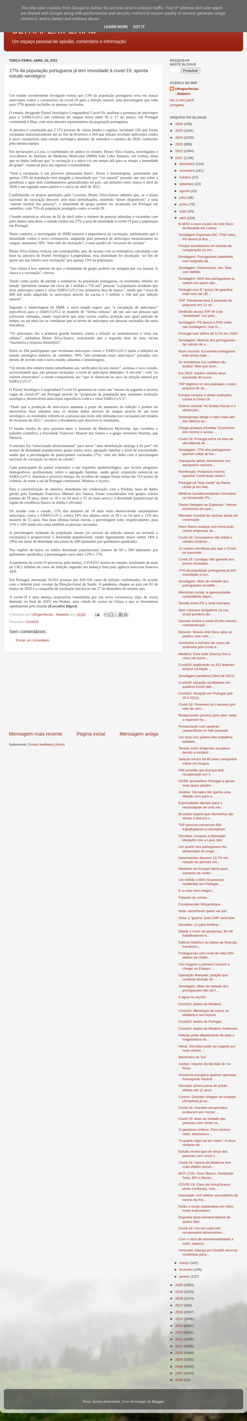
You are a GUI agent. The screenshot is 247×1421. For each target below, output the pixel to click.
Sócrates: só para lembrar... (200, 925)
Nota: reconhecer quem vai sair (203, 911)
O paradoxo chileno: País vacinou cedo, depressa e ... (205, 1132)
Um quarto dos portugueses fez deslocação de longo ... (203, 849)
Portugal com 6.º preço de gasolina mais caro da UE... (206, 292)
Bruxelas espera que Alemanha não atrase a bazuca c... (206, 816)
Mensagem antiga (139, 734)
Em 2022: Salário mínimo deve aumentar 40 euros (202, 375)
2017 (179, 1305)
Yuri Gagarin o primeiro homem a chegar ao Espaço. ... (204, 966)
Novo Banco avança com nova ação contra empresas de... (206, 529)
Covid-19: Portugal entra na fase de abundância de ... (206, 441)
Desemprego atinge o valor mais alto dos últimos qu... (207, 419)
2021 (179, 158)
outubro (185, 177)
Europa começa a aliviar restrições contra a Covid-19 (205, 397)
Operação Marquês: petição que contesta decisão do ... (203, 977)
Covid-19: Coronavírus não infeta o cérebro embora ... (205, 539)
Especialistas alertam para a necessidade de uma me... (201, 805)
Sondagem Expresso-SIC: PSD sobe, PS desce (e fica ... (207, 237)
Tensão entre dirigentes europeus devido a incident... (204, 750)
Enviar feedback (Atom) (47, 744)
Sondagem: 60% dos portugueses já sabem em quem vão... (207, 281)
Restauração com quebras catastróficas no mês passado (203, 728)
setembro (187, 184)
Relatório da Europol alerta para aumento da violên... (203, 871)
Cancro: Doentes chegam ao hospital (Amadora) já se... (207, 1099)
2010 (179, 1353)
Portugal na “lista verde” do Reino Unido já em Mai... (204, 485)
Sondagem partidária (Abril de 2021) (207, 676)
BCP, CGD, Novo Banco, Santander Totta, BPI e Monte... (206, 1175)
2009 (179, 1359)
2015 (179, 1319)
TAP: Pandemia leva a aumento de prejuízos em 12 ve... (205, 303)
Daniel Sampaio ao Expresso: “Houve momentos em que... (207, 507)
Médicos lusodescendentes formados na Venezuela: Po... (207, 496)
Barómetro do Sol (192, 1057)
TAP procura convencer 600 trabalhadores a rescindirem (202, 827)
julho (183, 198)
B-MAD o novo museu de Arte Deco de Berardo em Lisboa (206, 226)
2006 (179, 1380)
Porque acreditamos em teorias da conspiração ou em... (205, 248)
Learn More (116, 26)
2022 (179, 151)
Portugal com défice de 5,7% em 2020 (208, 333)
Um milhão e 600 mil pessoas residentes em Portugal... (201, 882)
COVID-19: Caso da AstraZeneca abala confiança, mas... (204, 1187)
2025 (179, 131)
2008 (179, 1366)
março (184, 1263)
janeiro (185, 1276)
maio (183, 211)
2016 (179, 1312)
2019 (179, 1292)
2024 (179, 137)
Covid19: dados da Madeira (200, 1004)
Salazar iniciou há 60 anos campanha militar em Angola (207, 761)
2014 (179, 1326)
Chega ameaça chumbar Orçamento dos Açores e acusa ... (207, 430)
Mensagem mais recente (35, 734)
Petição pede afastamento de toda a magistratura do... (206, 1037)
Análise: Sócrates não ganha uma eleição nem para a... (205, 794)
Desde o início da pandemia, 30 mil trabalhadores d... (206, 933)
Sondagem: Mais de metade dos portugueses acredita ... (203, 583)
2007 (179, 1373)
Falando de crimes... (194, 897)
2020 (179, 1285)
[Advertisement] (83, 691)
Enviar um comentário (32, 640)
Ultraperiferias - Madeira (187, 91)
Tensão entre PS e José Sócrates (204, 603)
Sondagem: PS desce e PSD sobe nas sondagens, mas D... (205, 324)
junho (184, 204)
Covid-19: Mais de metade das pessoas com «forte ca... (202, 1121)
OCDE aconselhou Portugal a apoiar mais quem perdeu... (207, 783)
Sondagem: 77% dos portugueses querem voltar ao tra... (205, 452)
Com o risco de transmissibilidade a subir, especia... (206, 1241)
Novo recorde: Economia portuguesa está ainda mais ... (207, 353)
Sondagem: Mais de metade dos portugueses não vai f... (203, 988)
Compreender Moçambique (200, 904)
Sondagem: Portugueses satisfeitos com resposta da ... (206, 259)
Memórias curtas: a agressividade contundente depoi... (205, 594)
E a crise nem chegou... (197, 891)
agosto (185, 191)
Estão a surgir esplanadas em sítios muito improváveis (206, 1208)
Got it (139, 26)
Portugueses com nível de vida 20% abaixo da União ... (206, 955)
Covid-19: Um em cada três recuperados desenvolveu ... (202, 1230)
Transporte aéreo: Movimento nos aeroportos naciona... (205, 463)
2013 (179, 1332)
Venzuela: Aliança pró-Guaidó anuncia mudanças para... (208, 1252)
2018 (179, 1298)
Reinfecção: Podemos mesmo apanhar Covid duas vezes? (202, 474)
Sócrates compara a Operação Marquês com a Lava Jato (202, 838)
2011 (179, 1346)
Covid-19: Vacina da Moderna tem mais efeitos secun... (205, 1165)
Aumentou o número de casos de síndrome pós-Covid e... (204, 645)
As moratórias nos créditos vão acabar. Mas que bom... (202, 364)
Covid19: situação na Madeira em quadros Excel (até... (204, 685)
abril (183, 218)
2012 (179, 1339)
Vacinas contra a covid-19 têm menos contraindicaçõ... (207, 623)
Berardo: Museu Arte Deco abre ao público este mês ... (205, 634)
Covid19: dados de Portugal (200, 1021)
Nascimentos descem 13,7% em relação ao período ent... (203, 860)
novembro (187, 170)
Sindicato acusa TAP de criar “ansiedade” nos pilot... (201, 314)
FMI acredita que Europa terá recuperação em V (201, 772)
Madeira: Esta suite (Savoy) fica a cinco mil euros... (205, 656)
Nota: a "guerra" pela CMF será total (206, 918)
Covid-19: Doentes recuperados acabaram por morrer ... (203, 1110)
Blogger (158, 1401)
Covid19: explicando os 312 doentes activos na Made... (207, 667)
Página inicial (91, 734)
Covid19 (32, 622)
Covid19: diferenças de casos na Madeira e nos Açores (204, 1013)
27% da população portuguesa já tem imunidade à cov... (207, 572)
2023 (179, 144)
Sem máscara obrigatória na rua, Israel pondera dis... (204, 612)
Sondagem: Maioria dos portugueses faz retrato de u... (207, 342)
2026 (179, 124)
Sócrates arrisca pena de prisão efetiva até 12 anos (203, 1088)
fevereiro (186, 1269)
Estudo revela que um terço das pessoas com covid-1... (203, 1154)
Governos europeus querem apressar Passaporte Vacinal (207, 1077)
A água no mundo (192, 997)
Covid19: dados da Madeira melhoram (208, 1028)
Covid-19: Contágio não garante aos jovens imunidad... (206, 561)
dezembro (187, 164)
